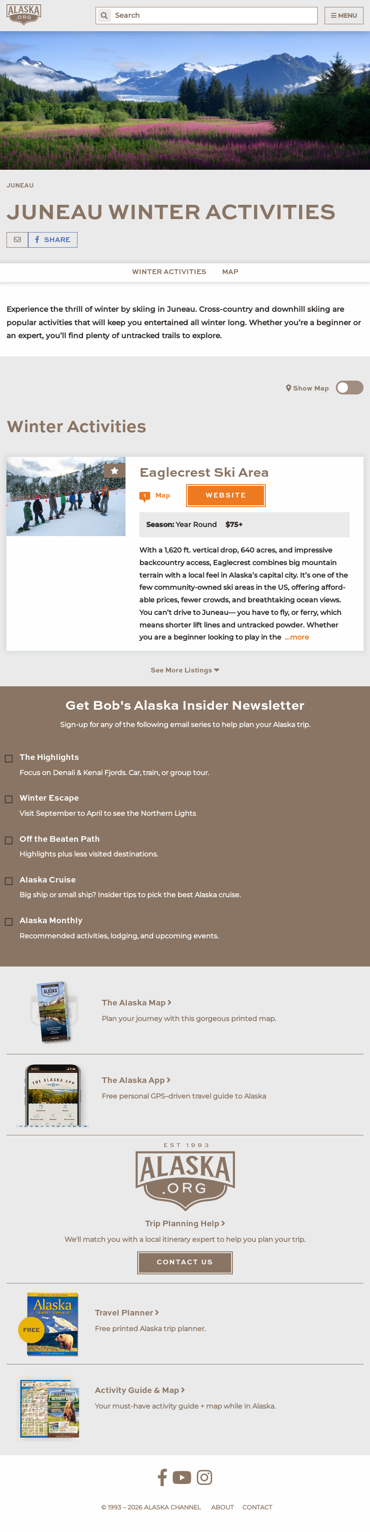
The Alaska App (136, 1080)
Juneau (20, 186)
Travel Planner (127, 1313)
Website (226, 495)
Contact (257, 1507)
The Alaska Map (137, 1003)
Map (230, 272)
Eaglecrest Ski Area (204, 473)
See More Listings (185, 670)
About (222, 1507)
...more (297, 637)
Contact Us (185, 1262)
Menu (344, 15)
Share (52, 240)
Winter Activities (169, 272)
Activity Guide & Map (140, 1391)
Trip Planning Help (185, 1224)
